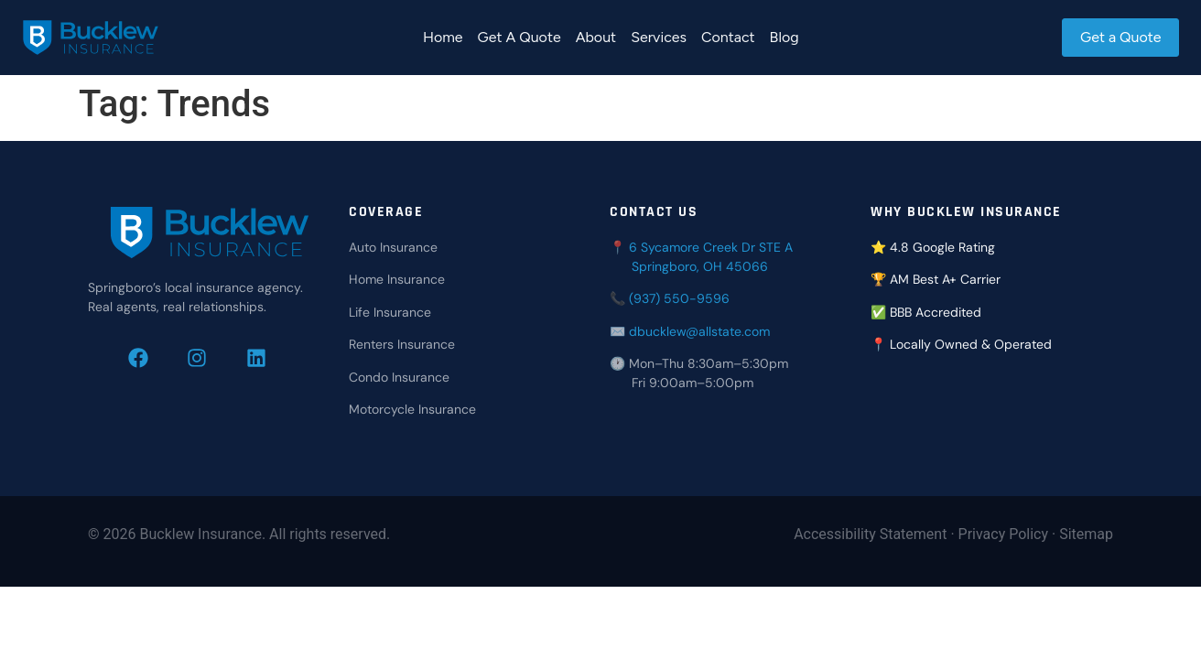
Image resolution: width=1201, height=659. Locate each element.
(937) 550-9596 (679, 298)
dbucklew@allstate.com (699, 331)
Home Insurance (397, 279)
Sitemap (1086, 534)
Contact (727, 37)
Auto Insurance (393, 247)
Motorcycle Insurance (412, 409)
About (594, 37)
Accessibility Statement (870, 534)
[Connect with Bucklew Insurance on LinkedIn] (268, 358)
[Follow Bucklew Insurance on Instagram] (209, 358)
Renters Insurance (402, 344)
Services (658, 37)
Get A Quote (517, 37)
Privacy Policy (1003, 534)
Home (441, 37)
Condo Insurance (399, 377)
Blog (782, 37)
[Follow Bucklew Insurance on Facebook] (150, 358)
